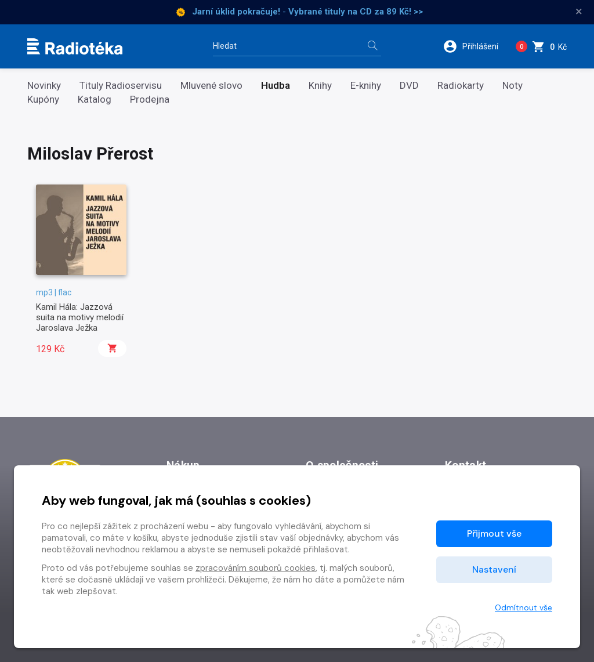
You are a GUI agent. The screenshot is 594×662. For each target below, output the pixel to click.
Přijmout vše (494, 533)
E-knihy (365, 86)
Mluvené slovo (211, 86)
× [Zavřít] (578, 11)
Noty (512, 86)
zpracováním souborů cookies (255, 568)
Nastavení (494, 569)
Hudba (275, 86)
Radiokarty (460, 86)
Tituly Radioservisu (120, 86)
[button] (475, 46)
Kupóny (43, 99)
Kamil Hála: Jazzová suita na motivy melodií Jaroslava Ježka (80, 318)
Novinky (44, 86)
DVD (409, 86)
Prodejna (149, 99)
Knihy (320, 86)
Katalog (94, 99)
